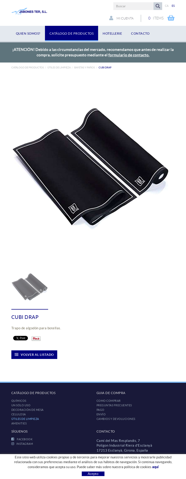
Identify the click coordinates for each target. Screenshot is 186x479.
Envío (101, 414)
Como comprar (109, 400)
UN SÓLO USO (21, 405)
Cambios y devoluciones (116, 418)
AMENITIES (19, 423)
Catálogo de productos (27, 67)
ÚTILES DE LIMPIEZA (59, 67)
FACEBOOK (22, 439)
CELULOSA (18, 414)
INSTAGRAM (22, 443)
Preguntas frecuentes (114, 405)
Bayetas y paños (84, 67)
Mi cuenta (121, 18)
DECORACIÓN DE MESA (27, 409)
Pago (100, 409)
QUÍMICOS (18, 400)
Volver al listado (34, 354)
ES (173, 5)
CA (167, 5)
